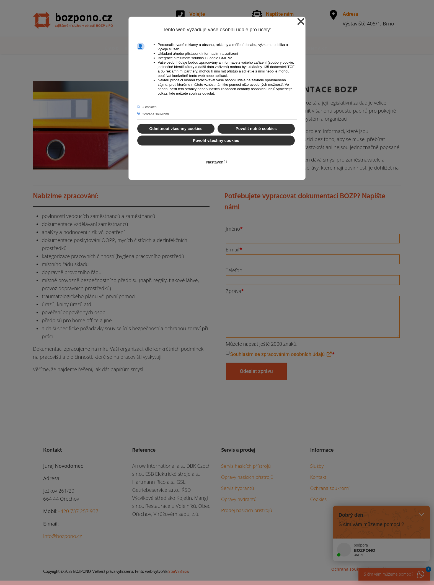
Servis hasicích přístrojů (246, 466)
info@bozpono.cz (62, 536)
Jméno (234, 228)
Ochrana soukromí (329, 488)
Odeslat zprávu (256, 371)
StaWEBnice (178, 571)
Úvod (112, 48)
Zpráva (235, 291)
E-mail (234, 249)
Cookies (318, 499)
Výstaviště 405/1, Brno (368, 23)
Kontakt (316, 48)
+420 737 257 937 (78, 511)
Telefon (234, 270)
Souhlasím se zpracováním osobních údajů (281, 354)
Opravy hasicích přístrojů (247, 477)
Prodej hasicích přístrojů (246, 510)
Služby (317, 466)
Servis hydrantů (237, 488)
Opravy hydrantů (239, 499)
